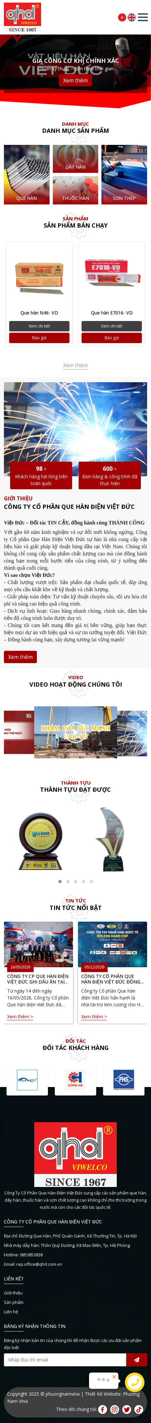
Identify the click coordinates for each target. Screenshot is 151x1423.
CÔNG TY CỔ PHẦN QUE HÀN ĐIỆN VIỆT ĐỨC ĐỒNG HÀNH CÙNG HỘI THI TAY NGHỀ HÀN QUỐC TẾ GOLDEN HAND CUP (110, 979)
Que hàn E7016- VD (112, 313)
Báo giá (39, 338)
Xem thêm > (20, 1016)
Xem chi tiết (39, 326)
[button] (143, 17)
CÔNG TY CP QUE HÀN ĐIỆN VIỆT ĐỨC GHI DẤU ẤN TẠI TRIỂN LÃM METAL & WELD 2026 (37, 979)
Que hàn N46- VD (39, 313)
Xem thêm (75, 80)
